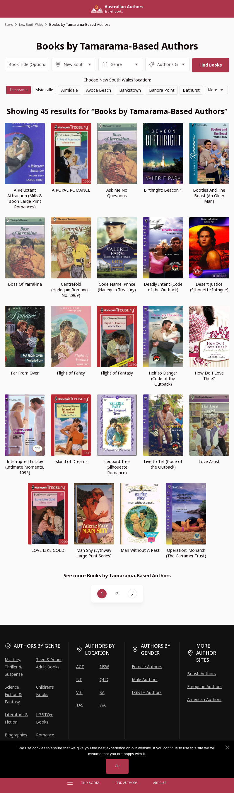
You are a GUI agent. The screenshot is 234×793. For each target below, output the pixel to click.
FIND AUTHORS (126, 782)
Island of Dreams (71, 472)
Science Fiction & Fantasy (13, 694)
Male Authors (145, 679)
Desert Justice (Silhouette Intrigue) (209, 297)
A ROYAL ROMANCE (71, 200)
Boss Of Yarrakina (25, 295)
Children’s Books (45, 690)
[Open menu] (70, 782)
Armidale (84, 88)
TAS (79, 705)
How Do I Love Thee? (209, 386)
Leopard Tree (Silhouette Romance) (117, 477)
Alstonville (58, 88)
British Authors (201, 673)
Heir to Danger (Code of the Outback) (163, 389)
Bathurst (206, 88)
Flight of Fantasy (117, 383)
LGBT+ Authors (147, 692)
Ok (117, 766)
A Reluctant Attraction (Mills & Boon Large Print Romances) (24, 209)
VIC (79, 692)
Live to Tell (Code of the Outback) (163, 475)
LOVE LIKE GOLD (47, 561)
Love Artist (209, 472)
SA (102, 692)
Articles (158, 782)
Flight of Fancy (71, 383)
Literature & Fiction (16, 718)
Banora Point (176, 88)
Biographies (16, 735)
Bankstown (145, 88)
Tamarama (30, 88)
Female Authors (147, 666)
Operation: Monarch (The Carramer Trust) (186, 563)
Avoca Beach (113, 88)
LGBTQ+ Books (44, 718)
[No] (226, 747)
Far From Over (25, 383)
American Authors (204, 699)
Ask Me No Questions (116, 203)
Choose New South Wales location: (117, 78)
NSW (104, 666)
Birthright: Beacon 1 (163, 200)
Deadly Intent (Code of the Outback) (163, 297)
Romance (45, 735)
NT (79, 679)
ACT (80, 666)
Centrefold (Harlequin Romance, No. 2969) (71, 300)
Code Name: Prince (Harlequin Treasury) (117, 297)
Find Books (92, 782)
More (112, 100)
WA (103, 705)
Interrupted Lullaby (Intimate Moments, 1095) (24, 477)
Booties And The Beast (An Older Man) (209, 206)
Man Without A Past (140, 561)
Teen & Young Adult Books (49, 663)
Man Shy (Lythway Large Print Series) (94, 563)
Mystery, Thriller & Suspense (14, 667)
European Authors (204, 686)
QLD (104, 679)
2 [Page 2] (117, 604)
